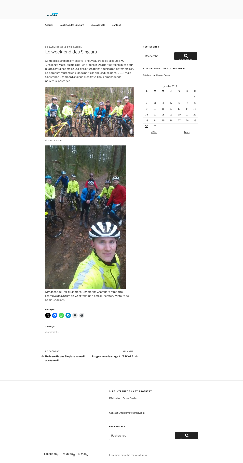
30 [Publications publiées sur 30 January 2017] (146, 126)
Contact (116, 24)
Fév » (187, 132)
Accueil (49, 24)
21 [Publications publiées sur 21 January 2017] (187, 114)
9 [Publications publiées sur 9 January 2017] (146, 108)
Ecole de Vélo (97, 24)
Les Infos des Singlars (72, 24)
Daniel (77, 47)
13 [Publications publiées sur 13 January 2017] (179, 108)
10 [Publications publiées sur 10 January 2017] (155, 108)
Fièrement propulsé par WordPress (128, 455)
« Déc (154, 132)
